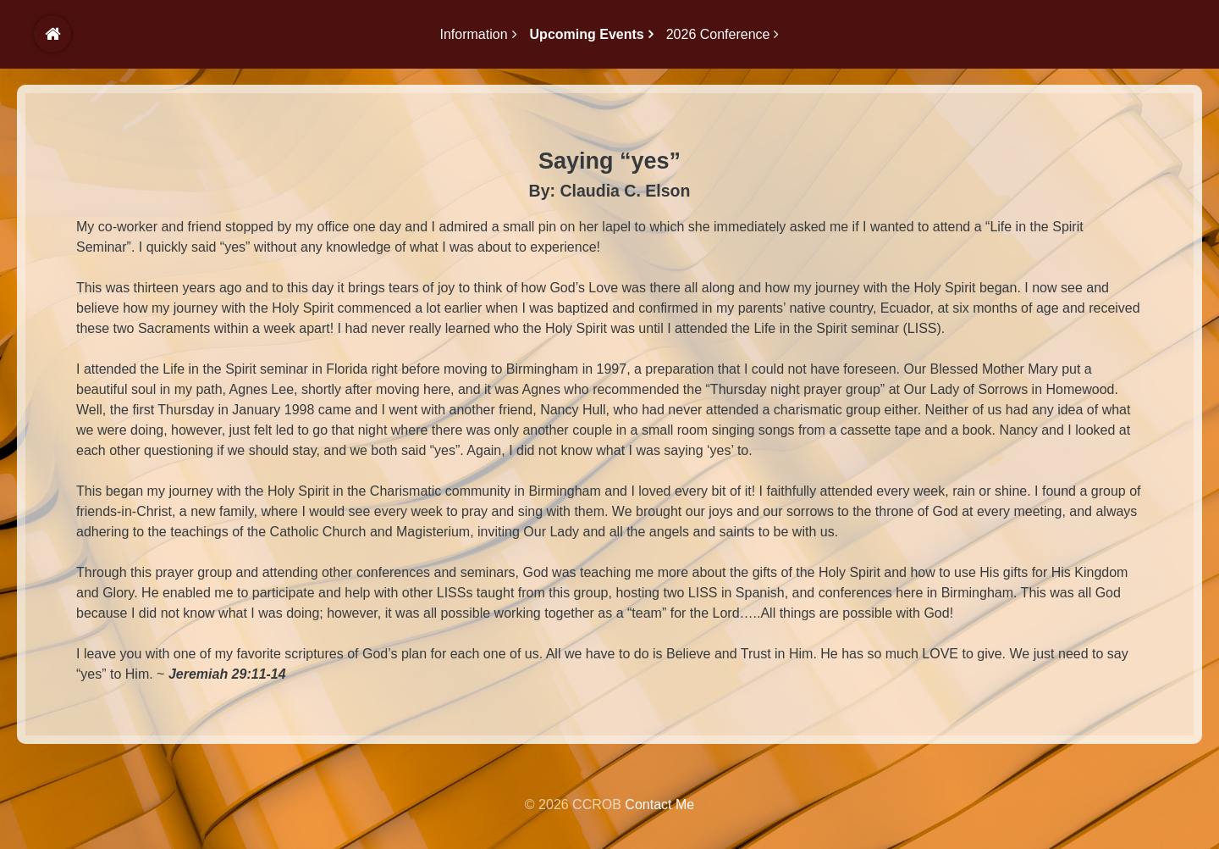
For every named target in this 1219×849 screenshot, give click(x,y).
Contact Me (659, 804)
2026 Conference (718, 34)
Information (474, 34)
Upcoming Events (587, 34)
